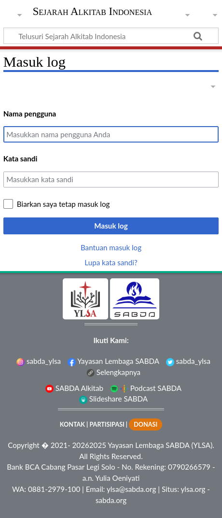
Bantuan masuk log (111, 247)
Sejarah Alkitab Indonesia (92, 12)
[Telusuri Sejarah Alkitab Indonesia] (111, 35)
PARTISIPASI (106, 424)
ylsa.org (193, 489)
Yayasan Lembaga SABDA (113, 361)
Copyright (24, 445)
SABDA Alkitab (74, 388)
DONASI (145, 424)
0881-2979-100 (54, 489)
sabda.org (111, 500)
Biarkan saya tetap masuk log (63, 204)
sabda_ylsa (38, 361)
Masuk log (110, 225)
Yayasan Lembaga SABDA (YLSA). (161, 445)
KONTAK (72, 424)
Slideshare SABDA (113, 398)
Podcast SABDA (145, 388)
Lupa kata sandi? (110, 262)
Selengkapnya (113, 372)
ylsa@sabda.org (131, 489)
